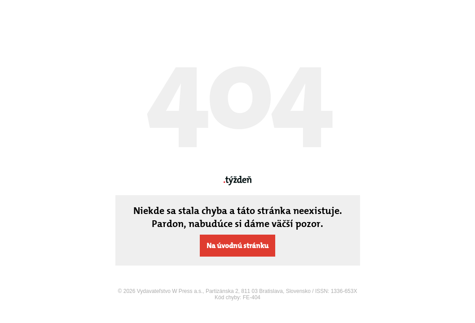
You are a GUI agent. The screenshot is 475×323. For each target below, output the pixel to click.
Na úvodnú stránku (237, 245)
